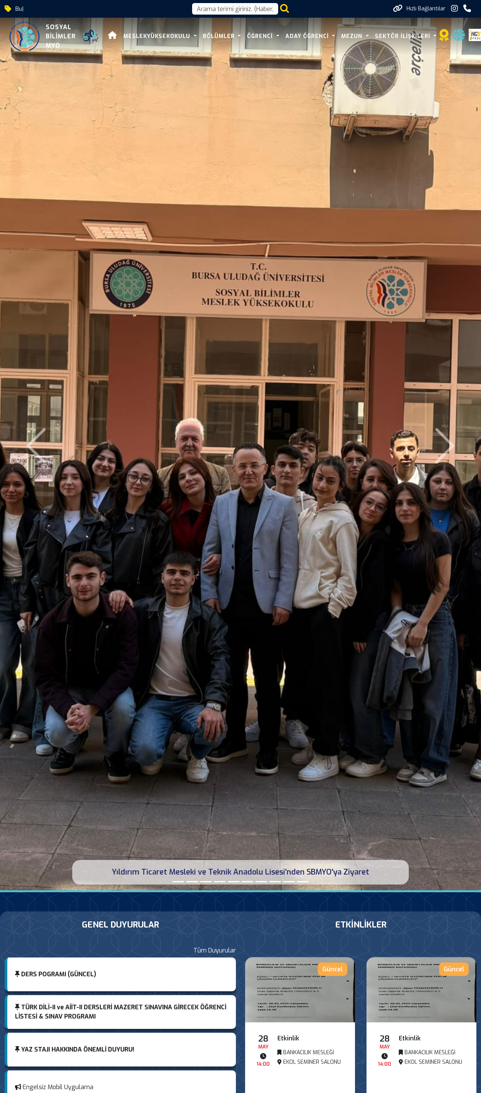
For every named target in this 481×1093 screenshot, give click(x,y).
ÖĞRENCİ (261, 36)
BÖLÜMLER (220, 36)
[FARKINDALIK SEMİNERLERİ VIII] (247, 881)
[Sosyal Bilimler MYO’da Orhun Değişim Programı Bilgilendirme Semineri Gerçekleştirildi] (289, 881)
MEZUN (352, 36)
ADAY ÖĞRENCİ (308, 36)
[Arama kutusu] (235, 9)
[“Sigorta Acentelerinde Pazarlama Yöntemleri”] (233, 881)
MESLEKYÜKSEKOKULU (157, 36)
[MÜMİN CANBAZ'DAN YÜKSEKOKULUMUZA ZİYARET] (192, 881)
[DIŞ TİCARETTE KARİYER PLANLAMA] (220, 881)
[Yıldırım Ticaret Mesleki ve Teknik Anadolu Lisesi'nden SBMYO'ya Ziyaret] (178, 881)
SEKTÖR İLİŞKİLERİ (403, 36)
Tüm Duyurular (214, 950)
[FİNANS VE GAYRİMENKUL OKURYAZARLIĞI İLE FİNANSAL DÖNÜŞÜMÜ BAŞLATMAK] (303, 881)
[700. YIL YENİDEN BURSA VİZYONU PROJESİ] (206, 881)
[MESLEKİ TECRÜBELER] (275, 881)
